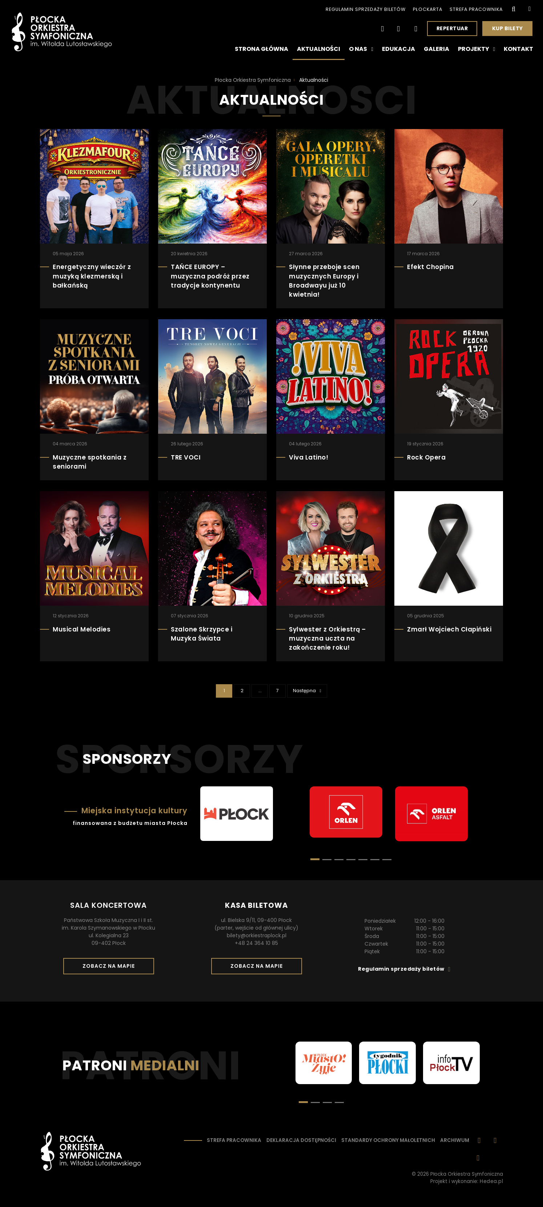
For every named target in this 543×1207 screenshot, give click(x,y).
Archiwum (454, 1140)
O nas (361, 49)
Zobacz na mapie (111, 968)
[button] (326, 859)
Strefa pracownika (476, 9)
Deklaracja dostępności (301, 1140)
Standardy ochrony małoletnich (388, 1140)
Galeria (436, 49)
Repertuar (452, 28)
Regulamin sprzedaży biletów (366, 9)
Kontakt (518, 49)
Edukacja (398, 49)
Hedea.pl (491, 1181)
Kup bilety (510, 30)
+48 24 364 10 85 (256, 943)
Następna (310, 690)
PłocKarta (427, 9)
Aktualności (318, 49)
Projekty (476, 49)
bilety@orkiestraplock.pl (256, 935)
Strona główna (261, 49)
